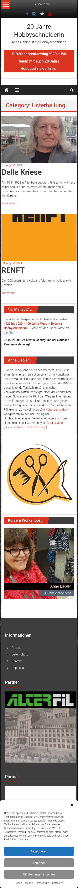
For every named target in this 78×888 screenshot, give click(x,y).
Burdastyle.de (55, 422)
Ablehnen (39, 863)
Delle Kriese (21, 172)
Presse (16, 647)
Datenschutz (42, 883)
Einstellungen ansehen (39, 874)
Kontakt (17, 661)
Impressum (57, 883)
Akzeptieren (39, 851)
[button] (72, 805)
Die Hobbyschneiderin (54, 409)
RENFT (13, 270)
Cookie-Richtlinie (24, 883)
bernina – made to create (30, 427)
